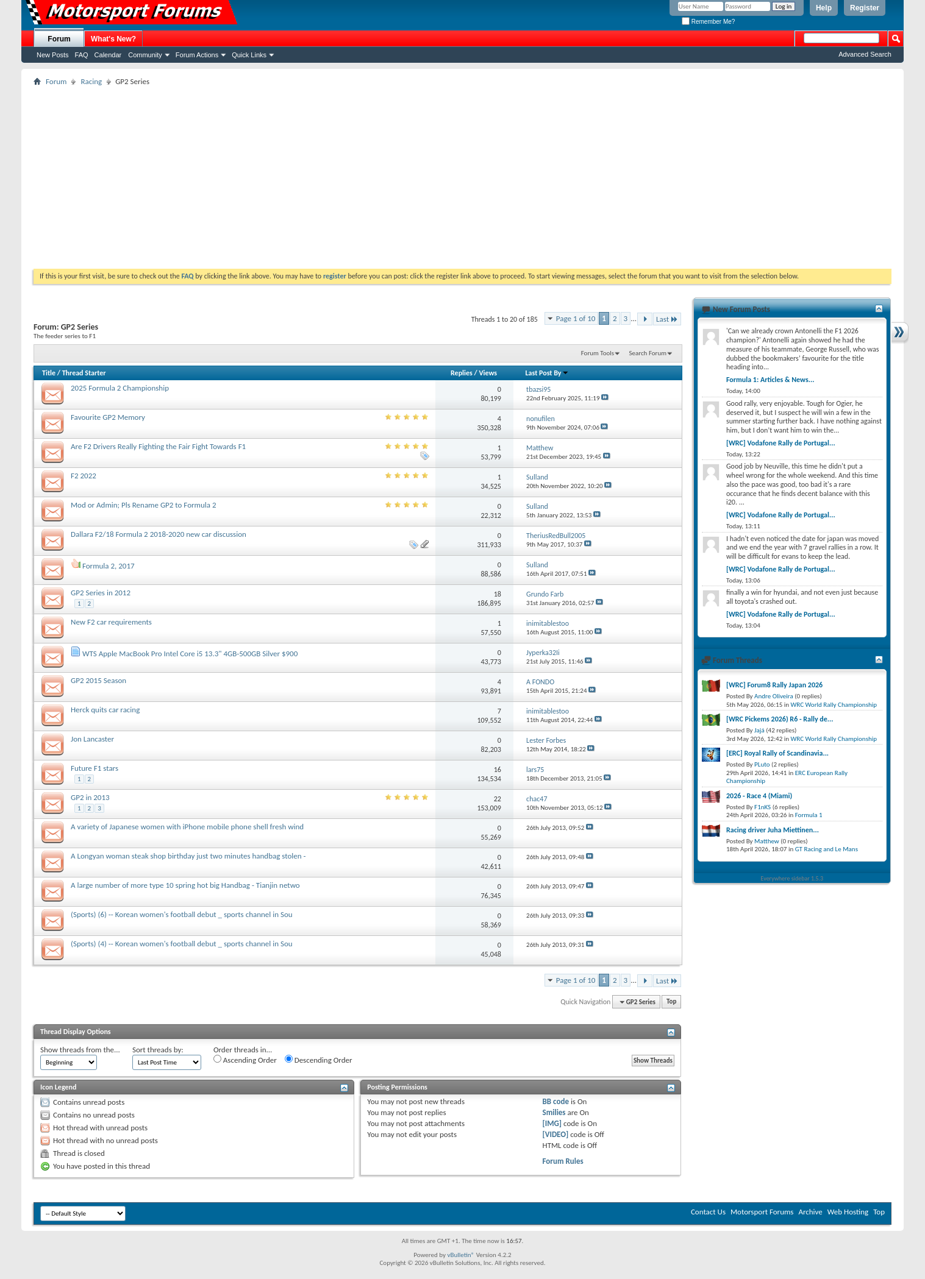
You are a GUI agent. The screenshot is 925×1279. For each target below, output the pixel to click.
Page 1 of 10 (576, 318)
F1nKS (762, 807)
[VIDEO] (556, 1134)
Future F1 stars (94, 768)
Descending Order (318, 1060)
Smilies (554, 1112)
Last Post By (547, 373)
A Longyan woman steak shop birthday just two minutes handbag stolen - (188, 855)
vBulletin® (460, 1255)
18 (497, 594)
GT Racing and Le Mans (826, 849)
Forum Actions (197, 54)
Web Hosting (847, 1211)
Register (864, 8)
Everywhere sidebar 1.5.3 (792, 878)
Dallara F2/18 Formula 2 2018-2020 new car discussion (158, 534)
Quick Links (249, 54)
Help (824, 8)
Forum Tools (597, 353)
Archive (810, 1211)
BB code (556, 1101)
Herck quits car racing (105, 709)
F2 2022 (83, 475)
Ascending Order (245, 1060)
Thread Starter (84, 373)
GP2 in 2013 (90, 797)
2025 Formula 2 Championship (120, 387)
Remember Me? (708, 21)
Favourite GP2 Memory (108, 417)
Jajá (759, 730)
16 (497, 769)
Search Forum (648, 353)
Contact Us (708, 1211)
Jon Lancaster (92, 738)
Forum (59, 39)
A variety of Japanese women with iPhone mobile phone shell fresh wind (187, 826)
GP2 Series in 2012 (100, 592)
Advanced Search (864, 54)
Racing (91, 81)
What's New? (113, 39)
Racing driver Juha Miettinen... (772, 830)
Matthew (766, 841)
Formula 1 (809, 815)
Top (671, 1002)
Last (667, 319)
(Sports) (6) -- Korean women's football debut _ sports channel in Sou (182, 914)
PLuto (762, 764)
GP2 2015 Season (98, 680)
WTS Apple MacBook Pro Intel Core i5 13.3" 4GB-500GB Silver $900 (190, 653)
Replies (462, 373)
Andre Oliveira (773, 696)
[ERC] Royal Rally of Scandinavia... (777, 753)
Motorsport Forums (761, 1211)
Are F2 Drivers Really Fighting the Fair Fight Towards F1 (158, 446)
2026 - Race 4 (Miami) (759, 796)
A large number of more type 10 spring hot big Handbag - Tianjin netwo (185, 885)
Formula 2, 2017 (108, 565)
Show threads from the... (80, 1049)
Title (48, 373)
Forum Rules (563, 1161)
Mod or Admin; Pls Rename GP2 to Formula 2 (143, 504)
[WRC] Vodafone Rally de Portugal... (780, 443)
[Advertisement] (463, 177)
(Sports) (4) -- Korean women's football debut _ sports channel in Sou (182, 943)
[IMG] (552, 1123)
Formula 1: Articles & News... (770, 379)
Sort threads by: (158, 1049)
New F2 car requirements (111, 621)
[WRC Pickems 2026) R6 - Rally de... (779, 719)
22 (497, 799)
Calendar (108, 54)
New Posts (53, 54)
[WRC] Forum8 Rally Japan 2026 (774, 685)
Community (145, 54)
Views (488, 373)
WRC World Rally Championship (834, 705)
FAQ (81, 54)
